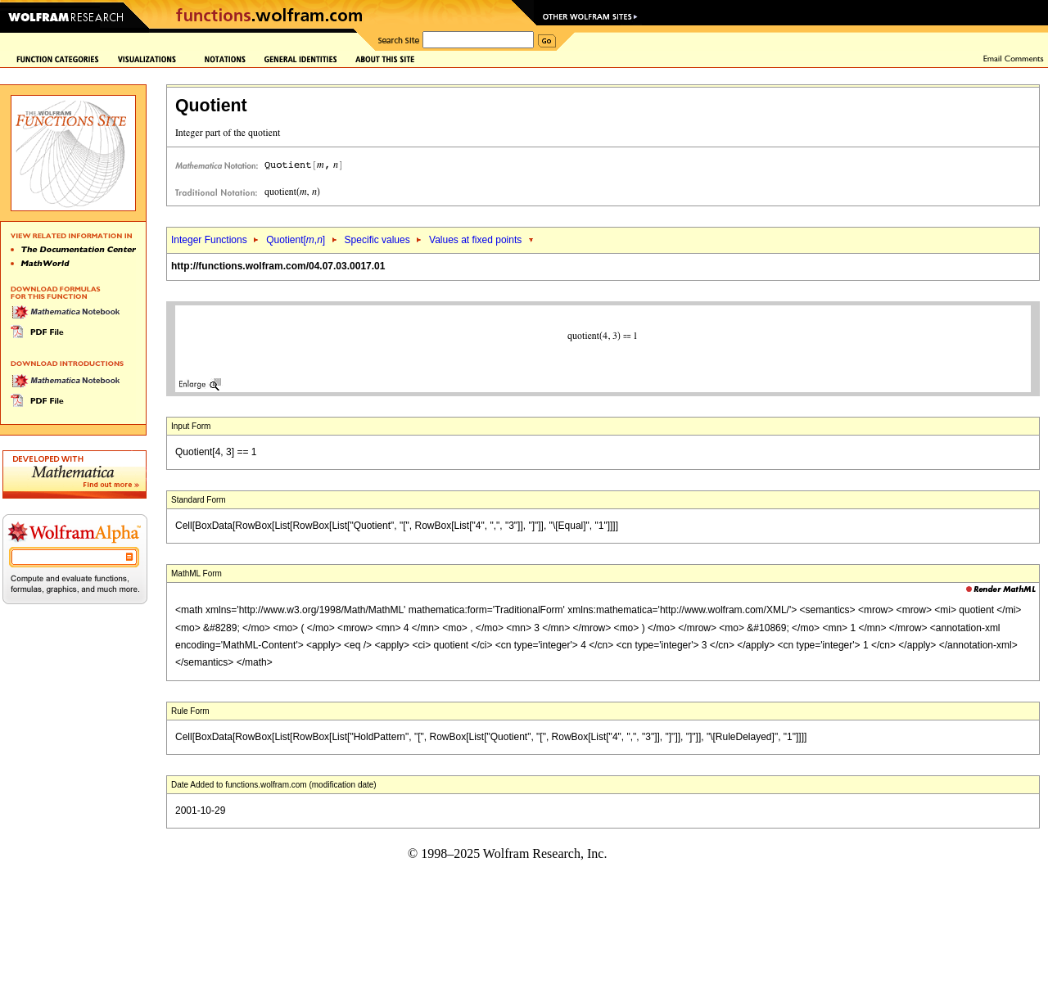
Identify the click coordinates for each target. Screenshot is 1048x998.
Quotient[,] (295, 240)
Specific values (377, 240)
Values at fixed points (475, 240)
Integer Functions (209, 240)
